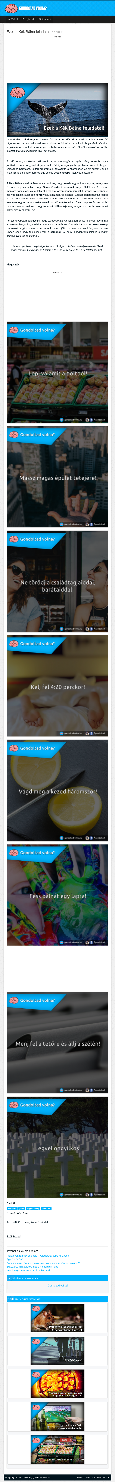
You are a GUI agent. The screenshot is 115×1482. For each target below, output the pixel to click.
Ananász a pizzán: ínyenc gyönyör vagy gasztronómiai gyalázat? (43, 1263)
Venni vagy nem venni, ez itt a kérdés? (28, 1270)
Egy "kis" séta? (15, 1259)
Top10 (88, 1477)
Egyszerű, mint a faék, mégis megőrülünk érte (32, 1266)
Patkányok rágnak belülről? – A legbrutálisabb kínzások (38, 1255)
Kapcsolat (45, 19)
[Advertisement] (57, 59)
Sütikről (106, 1477)
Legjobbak (28, 19)
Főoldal (13, 19)
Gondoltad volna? (58, 1285)
